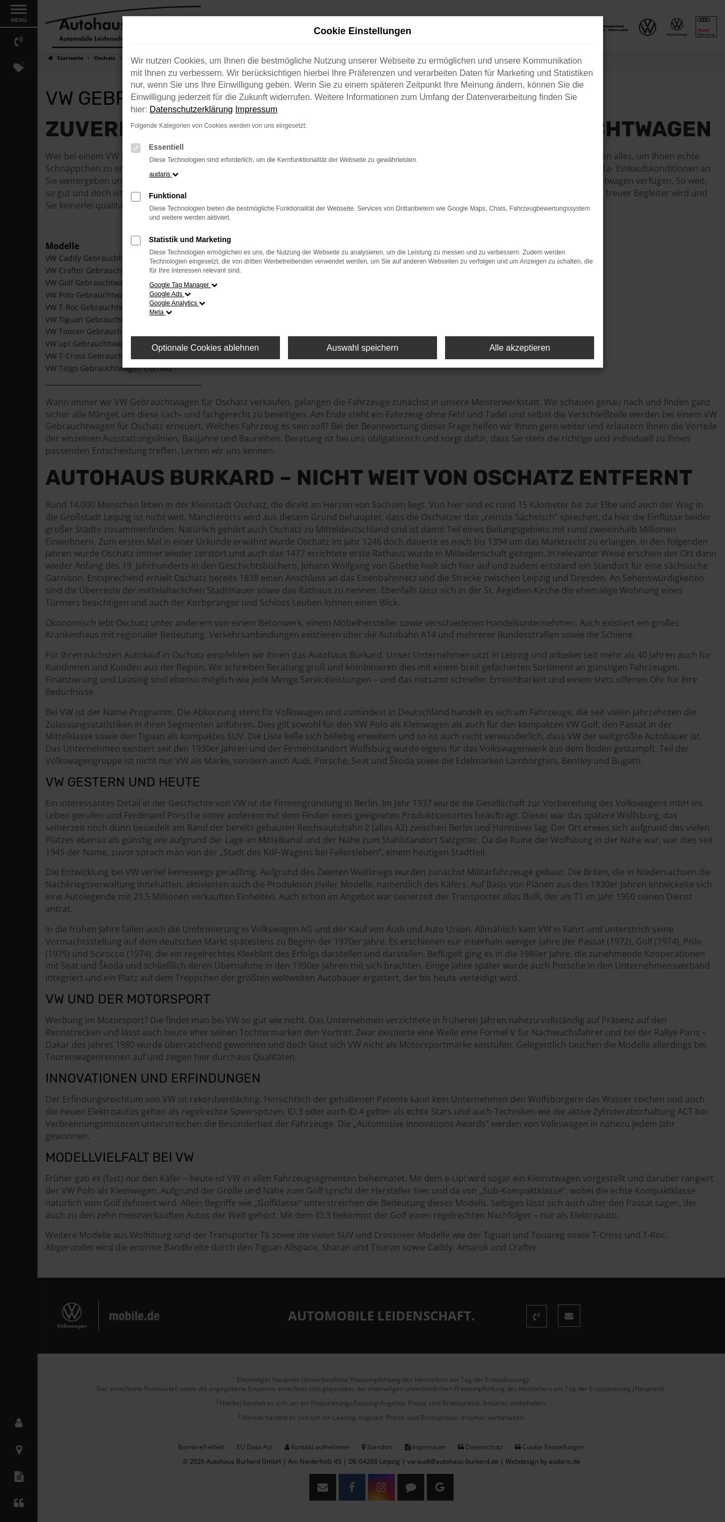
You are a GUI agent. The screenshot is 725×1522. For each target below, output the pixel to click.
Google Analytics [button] (178, 303)
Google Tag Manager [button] (183, 285)
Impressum (256, 109)
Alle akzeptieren (519, 347)
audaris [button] (164, 174)
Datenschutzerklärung (191, 109)
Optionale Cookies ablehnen (205, 347)
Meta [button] (161, 312)
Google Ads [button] (170, 294)
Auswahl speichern (362, 347)
